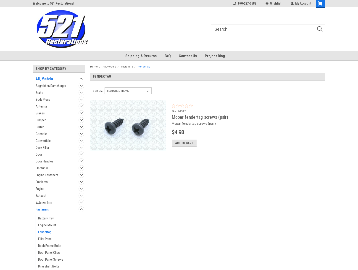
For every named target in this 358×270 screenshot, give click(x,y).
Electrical (42, 168)
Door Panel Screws (50, 259)
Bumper (41, 120)
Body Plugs (43, 99)
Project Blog (215, 56)
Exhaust (41, 196)
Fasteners (42, 209)
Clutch (40, 127)
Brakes (40, 113)
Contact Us (188, 56)
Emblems (42, 182)
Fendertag (44, 232)
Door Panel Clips (49, 253)
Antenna (41, 106)
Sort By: (98, 90)
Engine (40, 189)
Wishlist (273, 3)
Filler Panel (45, 239)
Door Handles (44, 161)
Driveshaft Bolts (48, 266)
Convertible (43, 141)
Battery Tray (46, 218)
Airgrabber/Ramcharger (51, 86)
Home (94, 66)
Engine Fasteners (47, 175)
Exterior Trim (44, 202)
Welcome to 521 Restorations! (53, 3)
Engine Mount (47, 225)
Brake (39, 93)
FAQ (168, 56)
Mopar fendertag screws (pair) (200, 117)
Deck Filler (42, 148)
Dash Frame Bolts (49, 246)
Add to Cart (184, 143)
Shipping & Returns (141, 56)
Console (41, 134)
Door (39, 154)
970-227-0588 (244, 3)
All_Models (44, 79)
